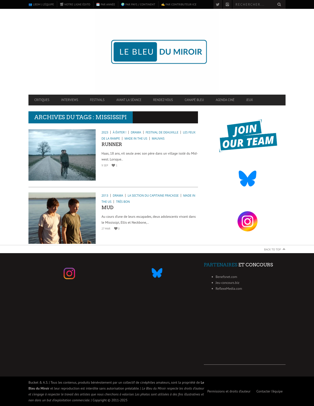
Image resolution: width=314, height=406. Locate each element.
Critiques (41, 100)
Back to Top (272, 249)
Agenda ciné (225, 100)
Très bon (123, 202)
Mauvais (158, 138)
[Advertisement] (245, 334)
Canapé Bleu (194, 100)
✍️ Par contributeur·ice (178, 4)
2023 (105, 132)
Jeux (249, 100)
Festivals (97, 100)
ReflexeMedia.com (229, 288)
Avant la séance (128, 100)
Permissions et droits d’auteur (228, 391)
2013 (105, 195)
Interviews (69, 100)
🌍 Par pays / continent (138, 4)
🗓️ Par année (105, 4)
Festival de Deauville (162, 132)
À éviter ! (119, 132)
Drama (136, 132)
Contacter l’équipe (269, 391)
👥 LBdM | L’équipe (41, 4)
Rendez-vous (163, 100)
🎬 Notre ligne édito (75, 4)
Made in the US (135, 138)
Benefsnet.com (226, 277)
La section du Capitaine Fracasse (153, 195)
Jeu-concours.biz (227, 282)
